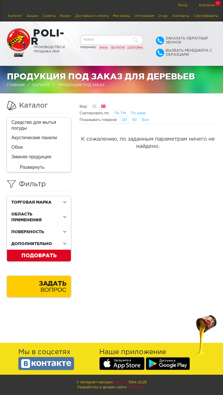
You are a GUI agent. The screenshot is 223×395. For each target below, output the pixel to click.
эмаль (103, 47)
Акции (32, 16)
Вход (182, 5)
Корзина (207, 5)
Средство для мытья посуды (33, 125)
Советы (49, 16)
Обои (17, 147)
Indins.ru (137, 387)
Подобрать (39, 255)
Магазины (121, 16)
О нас (163, 16)
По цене (138, 113)
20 (124, 120)
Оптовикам (144, 16)
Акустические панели (34, 137)
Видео (65, 16)
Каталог (15, 16)
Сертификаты (206, 16)
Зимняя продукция (31, 156)
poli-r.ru (120, 382)
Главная (16, 85)
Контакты (181, 16)
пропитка (117, 47)
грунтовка (135, 47)
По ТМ (120, 113)
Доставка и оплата (92, 16)
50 (134, 120)
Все (145, 120)
